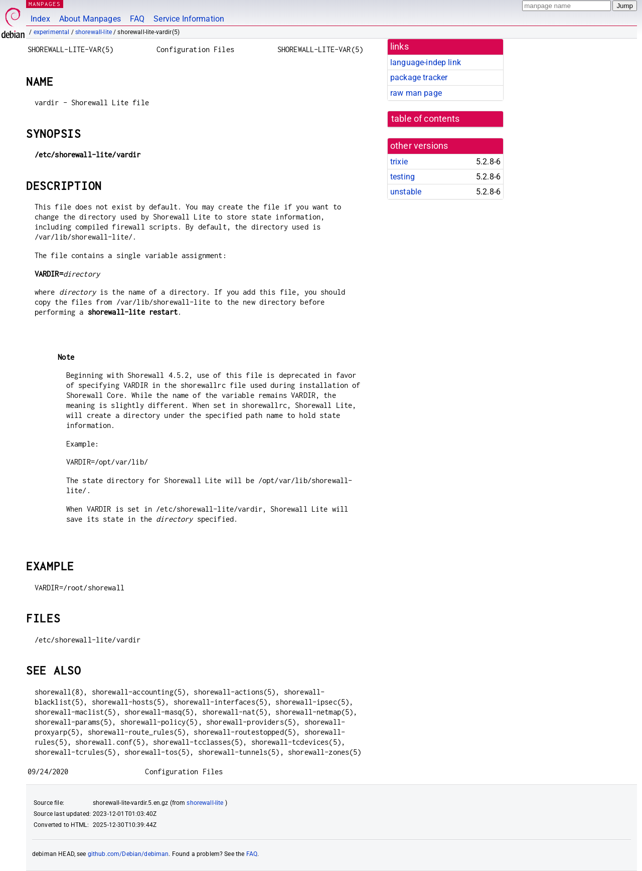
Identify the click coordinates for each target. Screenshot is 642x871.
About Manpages (90, 19)
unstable (405, 191)
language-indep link (425, 62)
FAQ (137, 19)
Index (40, 19)
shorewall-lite (93, 32)
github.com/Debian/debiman (128, 853)
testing (402, 176)
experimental (52, 32)
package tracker (418, 77)
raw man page (416, 93)
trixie (399, 161)
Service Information (188, 19)
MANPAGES (45, 4)
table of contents (425, 119)
